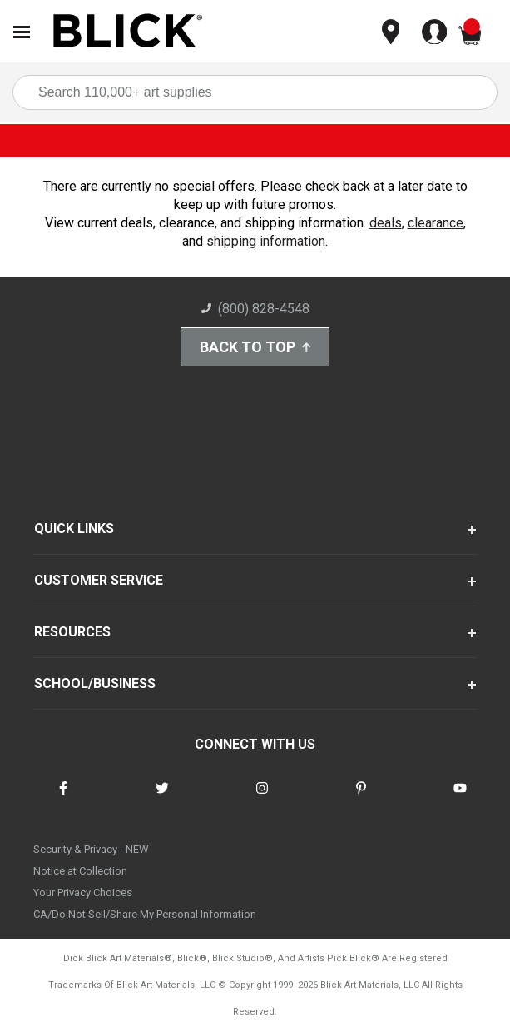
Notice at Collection (80, 871)
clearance (435, 223)
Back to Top (255, 347)
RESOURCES (72, 632)
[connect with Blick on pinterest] (361, 798)
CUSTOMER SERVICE (98, 580)
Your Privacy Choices (82, 892)
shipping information (265, 241)
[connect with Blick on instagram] (262, 798)
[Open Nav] (21, 32)
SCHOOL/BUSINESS (95, 683)
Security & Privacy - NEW (91, 849)
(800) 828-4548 (255, 309)
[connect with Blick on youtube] (460, 798)
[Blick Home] (128, 32)
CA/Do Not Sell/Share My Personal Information (144, 914)
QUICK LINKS (74, 528)
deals (385, 223)
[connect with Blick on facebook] (63, 798)
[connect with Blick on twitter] (162, 798)
